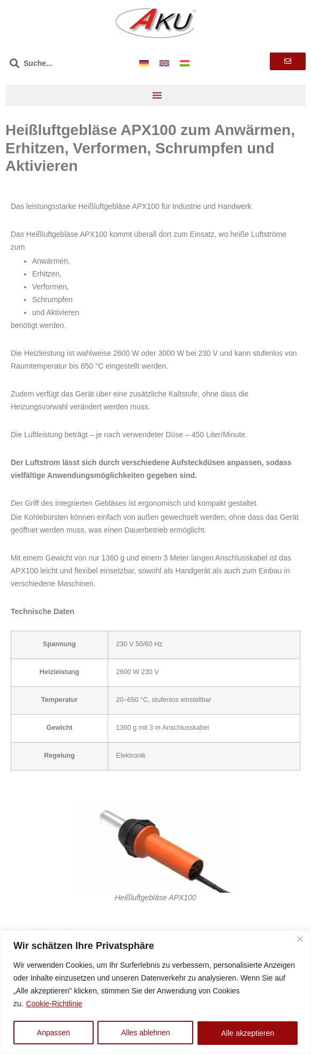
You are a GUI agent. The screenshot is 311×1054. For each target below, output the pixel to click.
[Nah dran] (299, 939)
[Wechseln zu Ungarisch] (185, 63)
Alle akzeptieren (248, 1033)
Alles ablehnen (145, 1033)
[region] (155, 992)
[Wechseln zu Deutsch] (144, 63)
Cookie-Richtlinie (54, 1004)
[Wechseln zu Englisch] (164, 63)
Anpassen (53, 1033)
